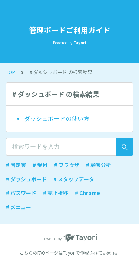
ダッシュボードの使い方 (56, 118)
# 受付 (40, 165)
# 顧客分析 (98, 165)
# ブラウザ (66, 165)
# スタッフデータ (73, 179)
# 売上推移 (55, 193)
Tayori (69, 252)
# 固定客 (16, 165)
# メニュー (18, 207)
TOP (10, 72)
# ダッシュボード (26, 179)
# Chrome (87, 193)
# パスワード (21, 193)
